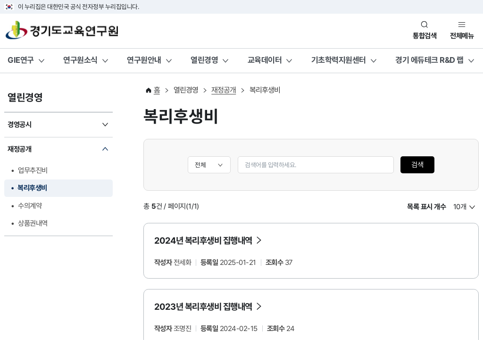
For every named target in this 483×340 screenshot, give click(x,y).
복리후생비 (32, 188)
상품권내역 (33, 223)
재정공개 (19, 149)
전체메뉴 (462, 36)
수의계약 (30, 206)
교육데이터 (265, 60)
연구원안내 (144, 60)
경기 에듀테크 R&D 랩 (429, 60)
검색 (417, 165)
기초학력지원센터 (338, 60)
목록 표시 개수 (426, 207)
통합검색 (424, 36)
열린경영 (204, 60)
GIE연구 (21, 60)
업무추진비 (33, 170)
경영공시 (19, 124)
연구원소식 (80, 60)
